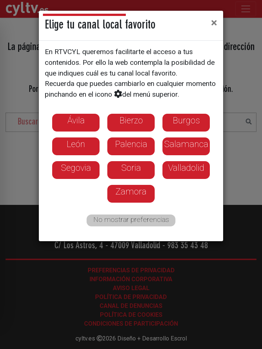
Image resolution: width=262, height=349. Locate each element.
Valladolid (186, 168)
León (76, 144)
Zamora (131, 191)
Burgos (186, 120)
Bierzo (131, 120)
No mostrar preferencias (131, 219)
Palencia (131, 144)
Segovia (76, 168)
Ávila (76, 120)
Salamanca (186, 144)
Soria (131, 168)
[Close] (214, 22)
